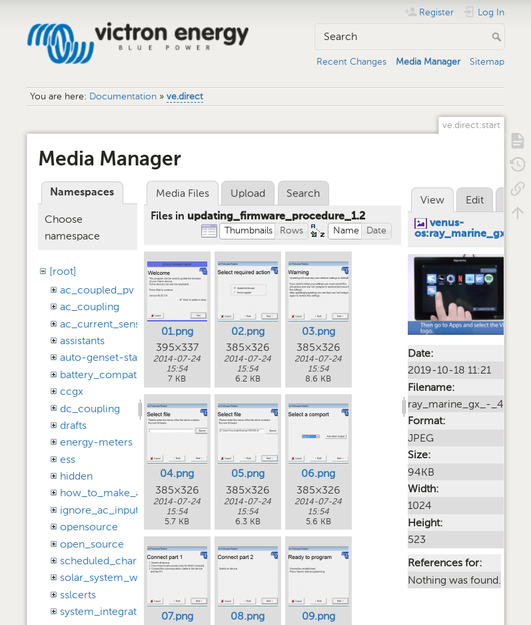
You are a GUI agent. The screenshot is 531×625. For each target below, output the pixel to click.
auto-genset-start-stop (115, 357)
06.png (318, 473)
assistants (82, 340)
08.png (248, 616)
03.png (318, 331)
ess (67, 459)
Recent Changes (351, 61)
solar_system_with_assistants (130, 577)
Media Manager (428, 61)
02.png (248, 331)
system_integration (106, 611)
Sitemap (487, 61)
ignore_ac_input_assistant (122, 510)
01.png (177, 331)
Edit (475, 199)
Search (498, 36)
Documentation (123, 96)
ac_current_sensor (105, 324)
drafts (73, 425)
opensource (89, 526)
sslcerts (78, 594)
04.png (177, 473)
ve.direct (185, 96)
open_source (92, 544)
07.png (177, 616)
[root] (63, 271)
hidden (76, 476)
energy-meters (96, 442)
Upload (248, 193)
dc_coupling (90, 408)
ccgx (71, 391)
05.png (248, 473)
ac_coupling (89, 306)
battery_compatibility (111, 374)
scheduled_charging (108, 560)
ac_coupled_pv (97, 289)
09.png (318, 616)
